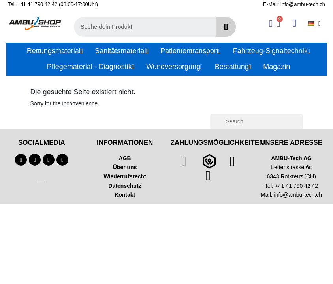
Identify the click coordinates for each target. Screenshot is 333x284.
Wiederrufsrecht (125, 176)
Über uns (125, 167)
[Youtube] (35, 160)
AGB (125, 158)
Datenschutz (125, 186)
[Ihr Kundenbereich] (270, 23)
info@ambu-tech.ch (298, 195)
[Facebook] (21, 160)
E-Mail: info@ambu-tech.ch (294, 4)
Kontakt (125, 195)
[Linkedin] (62, 160)
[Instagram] (49, 160)
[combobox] (140, 27)
